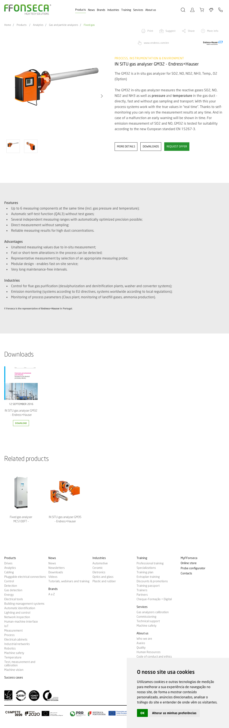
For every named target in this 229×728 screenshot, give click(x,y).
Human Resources (149, 652)
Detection (10, 585)
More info (212, 30)
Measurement (13, 630)
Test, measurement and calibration (19, 663)
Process (9, 635)
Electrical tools (13, 599)
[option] (56, 96)
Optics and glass (103, 576)
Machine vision (13, 669)
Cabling (9, 572)
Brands (101, 10)
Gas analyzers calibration (153, 612)
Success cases (13, 677)
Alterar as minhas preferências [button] (174, 713)
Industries (113, 10)
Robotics (10, 648)
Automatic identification (19, 608)
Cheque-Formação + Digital (154, 599)
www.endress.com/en (156, 42)
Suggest (171, 30)
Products (80, 9)
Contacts (186, 573)
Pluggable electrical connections (25, 576)
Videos (53, 576)
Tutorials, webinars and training (68, 581)
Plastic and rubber (104, 581)
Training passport (148, 585)
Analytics (38, 24)
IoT (6, 626)
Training (126, 10)
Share (191, 30)
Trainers (142, 590)
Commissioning (146, 616)
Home (7, 24)
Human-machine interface (21, 621)
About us (150, 10)
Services (138, 10)
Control (9, 581)
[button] (102, 96)
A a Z (51, 594)
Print (150, 30)
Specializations (146, 567)
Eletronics (98, 572)
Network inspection (17, 617)
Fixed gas (89, 24)
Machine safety (14, 653)
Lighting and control (17, 612)
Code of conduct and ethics (154, 656)
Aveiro (141, 643)
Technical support (148, 621)
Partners (142, 594)
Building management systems (24, 603)
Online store (189, 563)
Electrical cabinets (15, 639)
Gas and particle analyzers (63, 24)
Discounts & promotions (152, 581)
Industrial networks (17, 644)
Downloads (55, 572)
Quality (141, 647)
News (91, 10)
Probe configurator (193, 568)
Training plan (145, 572)
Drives (8, 563)
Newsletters (56, 567)
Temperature (13, 657)
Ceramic (97, 567)
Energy (9, 594)
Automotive (100, 563)
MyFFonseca (189, 558)
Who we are (144, 638)
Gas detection (13, 590)
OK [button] (142, 713)
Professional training (150, 563)
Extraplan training (148, 576)
